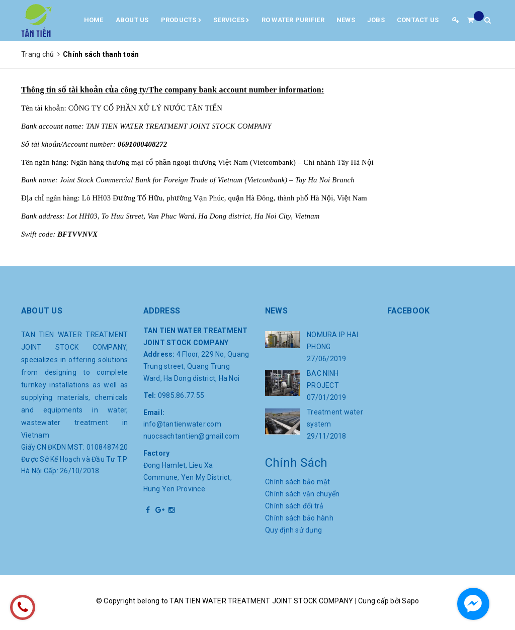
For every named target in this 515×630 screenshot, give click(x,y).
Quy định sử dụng (293, 530)
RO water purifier (293, 20)
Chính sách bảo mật (297, 482)
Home (94, 20)
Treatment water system (335, 418)
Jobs (376, 20)
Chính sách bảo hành (299, 518)
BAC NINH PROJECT (323, 379)
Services (231, 20)
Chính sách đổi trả (294, 506)
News (345, 20)
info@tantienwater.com (182, 424)
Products (181, 20)
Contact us (418, 20)
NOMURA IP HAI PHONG (332, 341)
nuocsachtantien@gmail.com (191, 436)
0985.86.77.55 (181, 395)
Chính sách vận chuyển (302, 494)
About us (132, 20)
